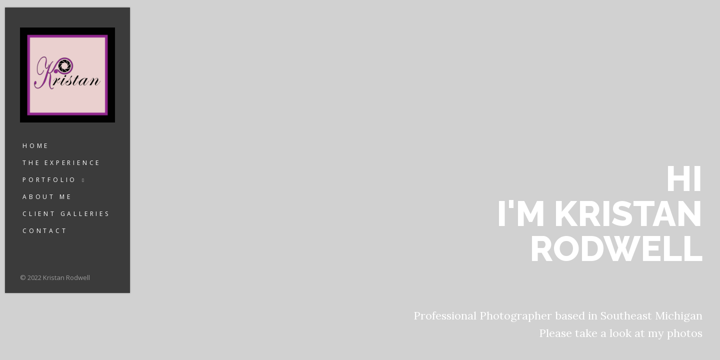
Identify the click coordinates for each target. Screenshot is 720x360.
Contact (45, 230)
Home (36, 146)
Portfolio (49, 180)
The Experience (61, 162)
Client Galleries (66, 214)
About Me (47, 196)
